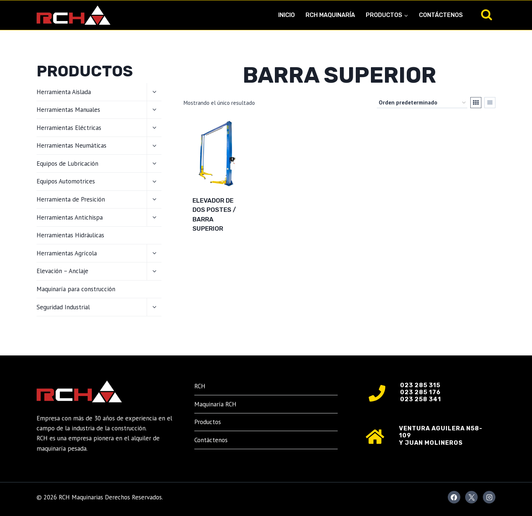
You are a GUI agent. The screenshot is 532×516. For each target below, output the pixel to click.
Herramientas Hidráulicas (70, 235)
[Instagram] (489, 497)
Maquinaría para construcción (76, 289)
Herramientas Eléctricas (69, 128)
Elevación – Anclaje (62, 271)
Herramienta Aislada (64, 92)
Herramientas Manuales (68, 110)
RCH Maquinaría (330, 14)
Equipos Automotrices (66, 181)
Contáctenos (441, 14)
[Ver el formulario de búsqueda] (486, 15)
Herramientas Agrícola (67, 253)
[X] (471, 497)
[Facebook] (454, 497)
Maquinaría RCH (215, 404)
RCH (199, 386)
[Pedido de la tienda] (422, 102)
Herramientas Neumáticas (71, 145)
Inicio (286, 14)
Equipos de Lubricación (67, 163)
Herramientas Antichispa (70, 217)
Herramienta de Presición (71, 199)
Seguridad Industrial (63, 307)
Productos (207, 422)
